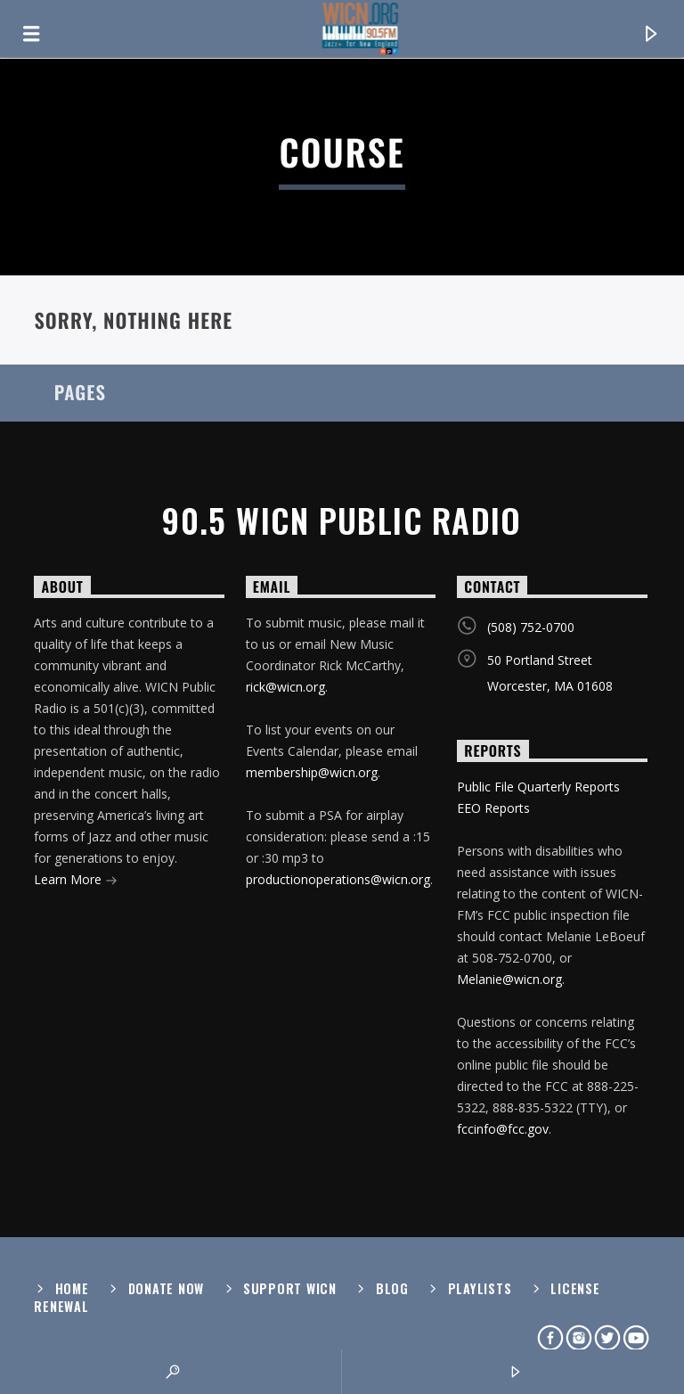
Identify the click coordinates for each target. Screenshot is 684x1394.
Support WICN (290, 1288)
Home (72, 1288)
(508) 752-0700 (530, 627)
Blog (392, 1288)
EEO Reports (493, 808)
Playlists (479, 1288)
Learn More (76, 881)
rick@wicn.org (285, 686)
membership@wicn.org (312, 772)
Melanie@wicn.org (509, 979)
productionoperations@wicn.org (338, 879)
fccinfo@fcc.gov (503, 1128)
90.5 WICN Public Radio (342, 520)
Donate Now (166, 1288)
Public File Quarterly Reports (538, 786)
